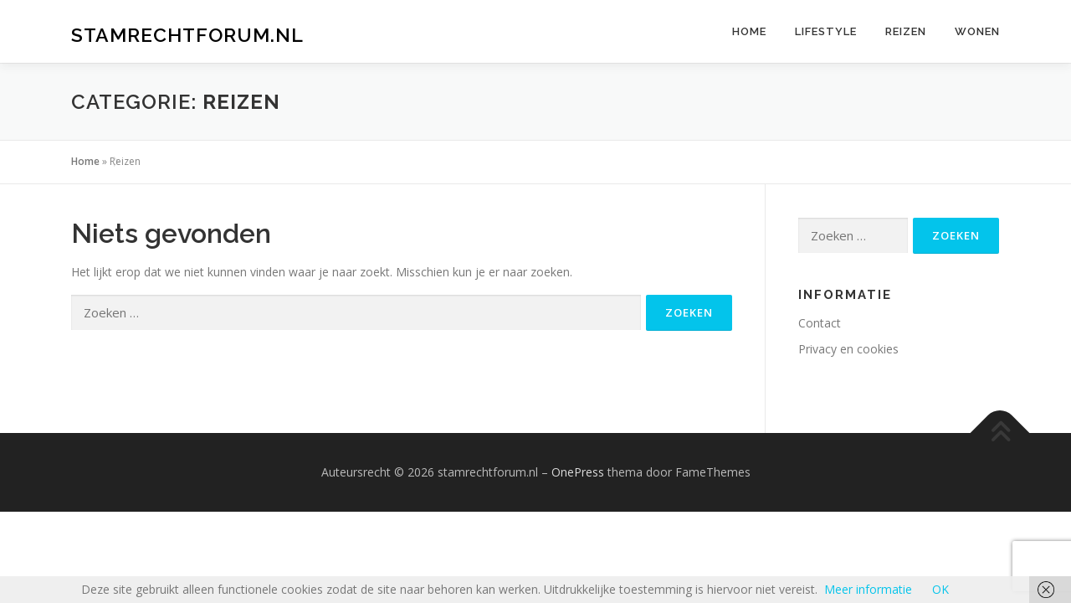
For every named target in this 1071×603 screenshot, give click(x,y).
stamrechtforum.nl (187, 34)
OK (940, 589)
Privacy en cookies (848, 349)
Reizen (905, 31)
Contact (819, 323)
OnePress (577, 472)
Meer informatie (868, 589)
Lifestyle (826, 31)
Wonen (977, 31)
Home (749, 31)
